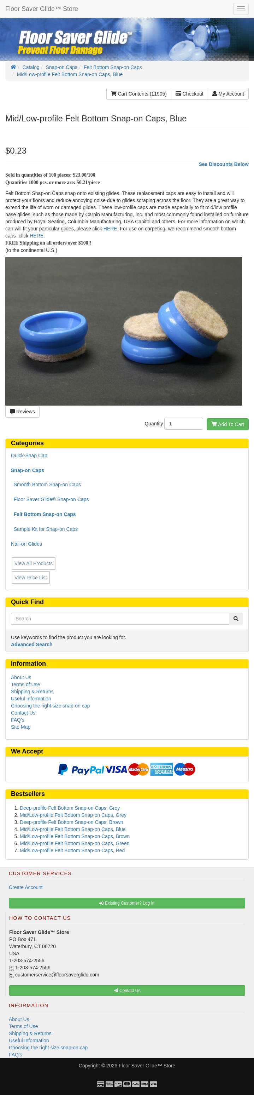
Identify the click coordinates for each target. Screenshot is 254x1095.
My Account (228, 94)
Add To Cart (227, 424)
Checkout (189, 94)
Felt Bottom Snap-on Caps (113, 67)
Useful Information (31, 698)
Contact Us (23, 713)
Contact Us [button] (127, 990)
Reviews (22, 411)
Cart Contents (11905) (139, 94)
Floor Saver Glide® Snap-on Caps (50, 499)
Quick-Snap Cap (29, 455)
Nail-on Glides (26, 544)
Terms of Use (25, 684)
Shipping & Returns (32, 691)
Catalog (31, 67)
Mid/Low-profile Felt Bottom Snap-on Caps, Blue (70, 74)
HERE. (37, 236)
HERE (110, 228)
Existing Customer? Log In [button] (126, 903)
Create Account (26, 887)
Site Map (20, 727)
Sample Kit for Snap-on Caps (44, 529)
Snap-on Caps (62, 67)
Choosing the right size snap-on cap (50, 706)
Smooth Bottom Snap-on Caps (46, 484)
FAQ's (17, 720)
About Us (21, 677)
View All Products (33, 563)
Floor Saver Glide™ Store (41, 8)
